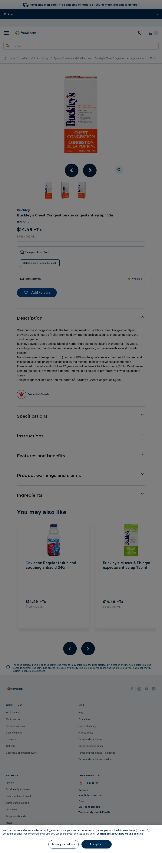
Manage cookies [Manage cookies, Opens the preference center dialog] (63, 844)
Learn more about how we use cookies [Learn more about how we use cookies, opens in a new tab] (120, 833)
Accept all (97, 844)
